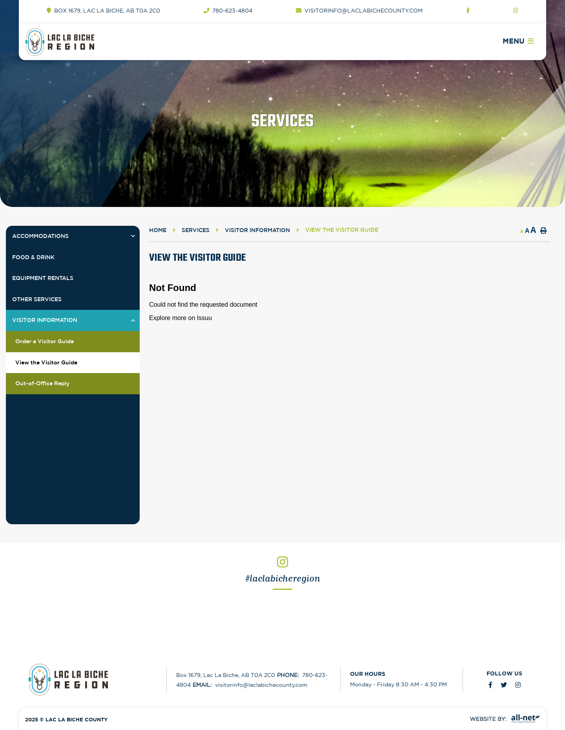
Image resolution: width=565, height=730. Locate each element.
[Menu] (518, 41)
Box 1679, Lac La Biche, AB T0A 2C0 (225, 675)
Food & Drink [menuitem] (33, 257)
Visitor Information (257, 230)
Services (196, 230)
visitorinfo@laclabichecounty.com (250, 685)
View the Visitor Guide (341, 230)
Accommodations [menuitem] (40, 236)
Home (157, 230)
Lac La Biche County (91, 679)
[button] (132, 236)
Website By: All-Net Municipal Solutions (505, 718)
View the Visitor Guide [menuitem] (46, 362)
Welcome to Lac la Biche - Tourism (79, 42)
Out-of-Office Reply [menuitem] (42, 383)
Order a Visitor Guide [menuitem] (44, 341)
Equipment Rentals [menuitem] (42, 278)
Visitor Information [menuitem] (44, 320)
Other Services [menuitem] (37, 299)
